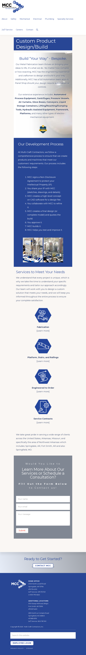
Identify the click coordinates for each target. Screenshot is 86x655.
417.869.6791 (32, 618)
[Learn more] (43, 331)
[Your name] (43, 499)
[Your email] (43, 506)
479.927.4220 (32, 609)
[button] (37, 29)
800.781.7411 (42, 621)
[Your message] (43, 518)
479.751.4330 (32, 589)
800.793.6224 (35, 595)
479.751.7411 (41, 592)
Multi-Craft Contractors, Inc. (34, 627)
